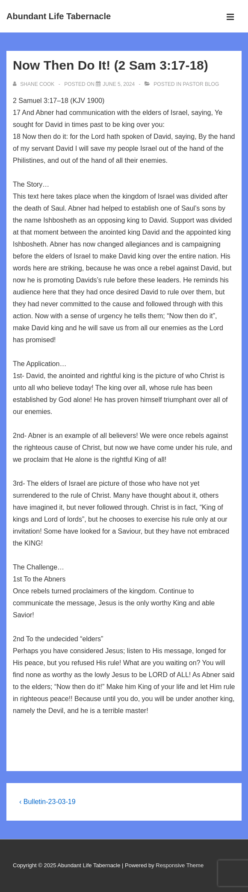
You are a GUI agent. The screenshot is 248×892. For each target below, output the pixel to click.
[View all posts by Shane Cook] (34, 84)
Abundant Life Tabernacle (58, 16)
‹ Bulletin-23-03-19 (47, 801)
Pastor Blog (201, 84)
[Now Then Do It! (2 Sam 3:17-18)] (119, 84)
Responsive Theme (180, 865)
